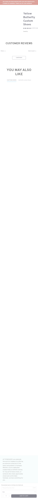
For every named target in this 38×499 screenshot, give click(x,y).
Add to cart (24, 496)
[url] (19, 2)
